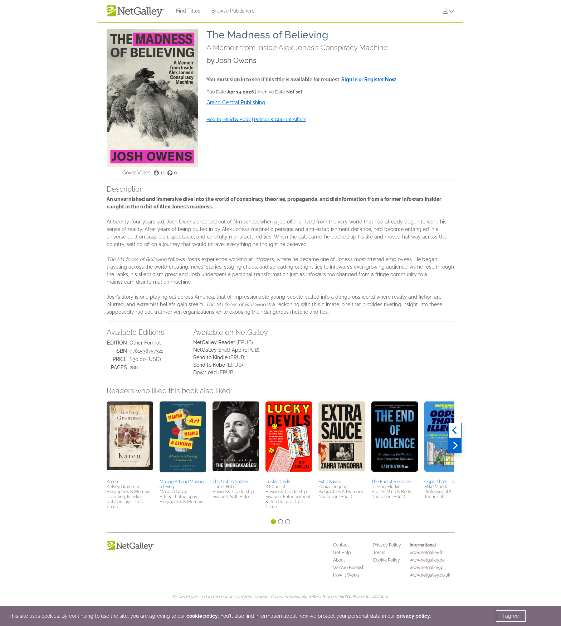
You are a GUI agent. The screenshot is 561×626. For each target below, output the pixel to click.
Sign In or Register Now (368, 79)
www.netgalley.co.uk (430, 575)
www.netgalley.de (427, 560)
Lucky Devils (277, 481)
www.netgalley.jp (426, 567)
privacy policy (413, 616)
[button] (130, 439)
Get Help (342, 552)
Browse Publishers (232, 11)
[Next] (455, 445)
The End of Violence (391, 481)
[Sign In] (448, 11)
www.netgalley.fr (426, 552)
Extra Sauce (329, 481)
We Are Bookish (349, 567)
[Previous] (455, 430)
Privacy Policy (387, 545)
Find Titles (188, 11)
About (339, 560)
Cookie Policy (386, 560)
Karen (112, 481)
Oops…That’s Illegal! (442, 481)
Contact (341, 545)
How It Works (346, 575)
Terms (379, 552)
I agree (511, 616)
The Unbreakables (230, 481)
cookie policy (202, 616)
